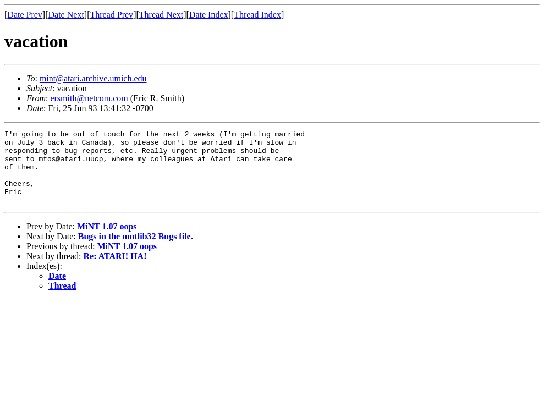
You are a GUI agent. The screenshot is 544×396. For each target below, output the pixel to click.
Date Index (208, 14)
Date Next (66, 14)
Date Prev (24, 14)
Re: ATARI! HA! (115, 271)
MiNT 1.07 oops (107, 241)
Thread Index (257, 14)
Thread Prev (111, 14)
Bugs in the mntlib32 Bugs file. (135, 251)
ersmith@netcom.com (89, 98)
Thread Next (161, 14)
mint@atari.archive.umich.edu (93, 78)
